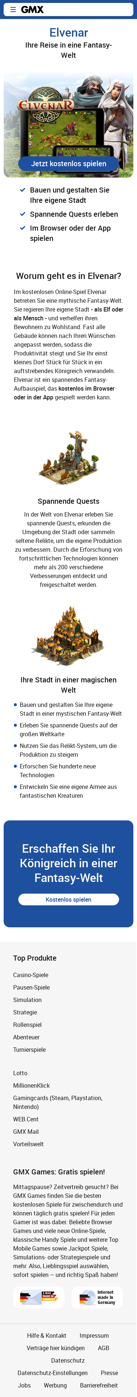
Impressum (94, 1335)
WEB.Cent (26, 1119)
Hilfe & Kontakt (46, 1335)
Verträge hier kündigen (56, 1348)
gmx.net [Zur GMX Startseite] (32, 9)
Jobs (24, 1385)
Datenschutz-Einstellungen (53, 1373)
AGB (103, 1348)
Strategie (25, 1012)
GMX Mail (26, 1132)
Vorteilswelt (28, 1144)
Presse (109, 1373)
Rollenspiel (27, 1025)
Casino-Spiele (30, 975)
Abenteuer (26, 1037)
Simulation (27, 1000)
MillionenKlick (31, 1085)
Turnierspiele (29, 1050)
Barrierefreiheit (99, 1385)
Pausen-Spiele (31, 987)
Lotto (20, 1073)
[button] (13, 9)
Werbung (55, 1385)
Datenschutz (68, 1360)
